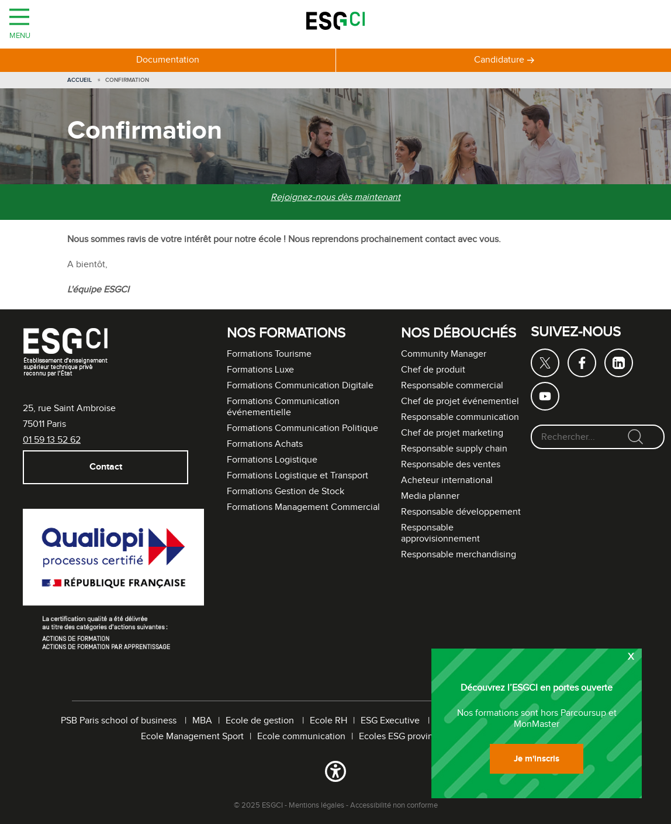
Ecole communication (301, 736)
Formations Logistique (272, 460)
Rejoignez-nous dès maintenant (335, 197)
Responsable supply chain (454, 448)
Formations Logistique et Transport (297, 475)
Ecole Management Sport (192, 736)
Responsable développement (461, 512)
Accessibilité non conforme (394, 805)
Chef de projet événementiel (460, 401)
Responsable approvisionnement (440, 533)
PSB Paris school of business (120, 720)
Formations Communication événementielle (283, 407)
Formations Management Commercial (303, 507)
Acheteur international (447, 480)
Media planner (430, 496)
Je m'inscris (536, 758)
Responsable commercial (452, 385)
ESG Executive (391, 720)
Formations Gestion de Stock (285, 491)
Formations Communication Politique (302, 428)
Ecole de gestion (261, 720)
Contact (105, 467)
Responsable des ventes (450, 464)
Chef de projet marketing (452, 433)
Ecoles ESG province (401, 736)
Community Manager (443, 354)
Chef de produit (433, 369)
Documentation (167, 59)
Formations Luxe (260, 369)
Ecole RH (328, 720)
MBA (202, 720)
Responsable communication (460, 417)
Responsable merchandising (458, 554)
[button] (335, 774)
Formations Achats (265, 444)
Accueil (79, 80)
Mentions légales (316, 805)
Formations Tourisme (269, 354)
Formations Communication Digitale (300, 385)
